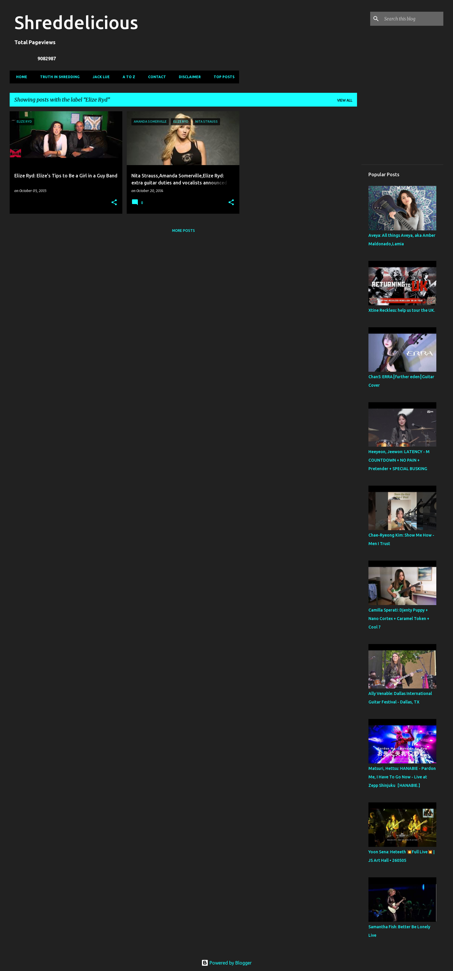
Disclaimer (188, 77)
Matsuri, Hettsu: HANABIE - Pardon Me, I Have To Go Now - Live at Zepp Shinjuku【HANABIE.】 (402, 777)
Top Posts (222, 77)
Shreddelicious (76, 22)
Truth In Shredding (58, 77)
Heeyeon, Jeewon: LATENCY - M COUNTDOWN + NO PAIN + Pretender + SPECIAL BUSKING (399, 460)
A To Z (127, 77)
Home (19, 77)
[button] (114, 203)
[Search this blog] (412, 19)
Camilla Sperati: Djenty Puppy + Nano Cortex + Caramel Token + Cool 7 (398, 618)
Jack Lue (99, 77)
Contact (155, 77)
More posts (183, 230)
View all (344, 100)
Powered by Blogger (226, 962)
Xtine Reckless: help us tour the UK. (401, 310)
